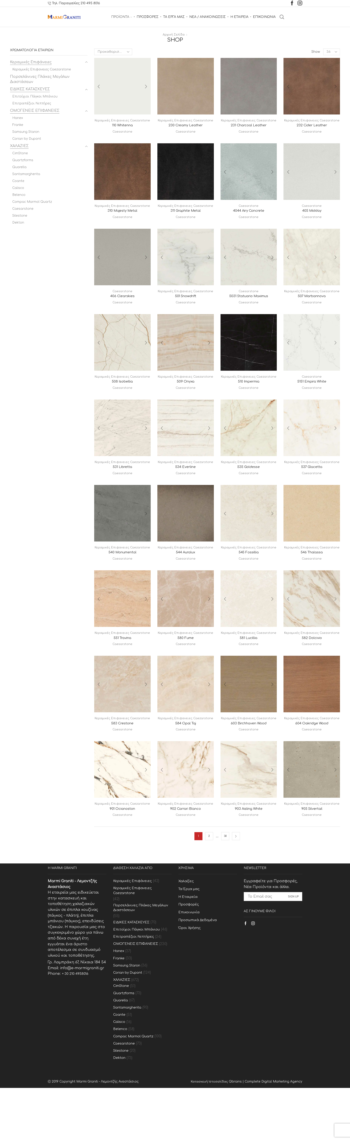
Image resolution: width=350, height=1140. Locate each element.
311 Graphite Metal (185, 220)
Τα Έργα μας (190, 933)
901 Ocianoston (122, 852)
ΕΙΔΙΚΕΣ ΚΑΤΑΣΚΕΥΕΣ (30, 89)
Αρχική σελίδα (173, 34)
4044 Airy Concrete (248, 216)
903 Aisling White (248, 852)
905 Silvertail (311, 852)
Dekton (18, 222)
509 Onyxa (185, 401)
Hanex (17, 118)
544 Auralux (186, 581)
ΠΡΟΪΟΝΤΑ (121, 17)
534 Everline (185, 491)
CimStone (20, 153)
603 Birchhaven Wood (249, 762)
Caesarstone (122, 136)
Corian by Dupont (26, 138)
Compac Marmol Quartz (32, 201)
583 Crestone (122, 762)
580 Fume (185, 671)
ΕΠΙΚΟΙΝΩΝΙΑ (264, 17)
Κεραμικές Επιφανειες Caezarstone (41, 69)
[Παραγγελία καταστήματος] (113, 52)
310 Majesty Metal (122, 220)
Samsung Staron (25, 131)
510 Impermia (248, 401)
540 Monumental (122, 581)
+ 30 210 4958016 (76, 1017)
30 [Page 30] (225, 879)
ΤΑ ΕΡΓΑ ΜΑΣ (174, 17)
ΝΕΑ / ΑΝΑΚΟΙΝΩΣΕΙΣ (207, 17)
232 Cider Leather (311, 130)
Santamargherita (26, 174)
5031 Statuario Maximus (249, 306)
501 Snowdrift (185, 310)
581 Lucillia (248, 671)
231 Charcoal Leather (248, 130)
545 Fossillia (249, 581)
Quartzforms (22, 160)
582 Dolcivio (312, 671)
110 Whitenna (122, 130)
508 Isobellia (122, 401)
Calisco (18, 188)
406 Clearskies (122, 306)
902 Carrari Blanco (185, 852)
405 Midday (312, 216)
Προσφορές (189, 949)
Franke (17, 125)
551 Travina (122, 671)
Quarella (19, 167)
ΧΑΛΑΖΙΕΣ (19, 146)
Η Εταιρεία (188, 941)
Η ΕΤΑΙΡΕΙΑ (239, 17)
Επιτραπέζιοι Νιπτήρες (31, 103)
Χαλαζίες (186, 925)
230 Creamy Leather (185, 130)
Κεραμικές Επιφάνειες (31, 62)
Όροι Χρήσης (191, 974)
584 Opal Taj (185, 762)
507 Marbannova (312, 310)
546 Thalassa (312, 581)
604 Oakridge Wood (311, 762)
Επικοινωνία (189, 957)
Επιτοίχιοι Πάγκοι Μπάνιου (35, 96)
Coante (18, 181)
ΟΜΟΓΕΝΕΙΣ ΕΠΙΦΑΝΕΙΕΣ (34, 111)
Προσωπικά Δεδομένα (199, 966)
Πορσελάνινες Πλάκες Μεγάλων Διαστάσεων (40, 79)
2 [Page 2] (209, 879)
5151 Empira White (311, 396)
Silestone (19, 215)
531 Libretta (122, 491)
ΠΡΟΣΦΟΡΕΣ (147, 17)
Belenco (18, 195)
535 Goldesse (249, 491)
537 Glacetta (311, 491)
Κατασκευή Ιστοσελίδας (208, 1133)
